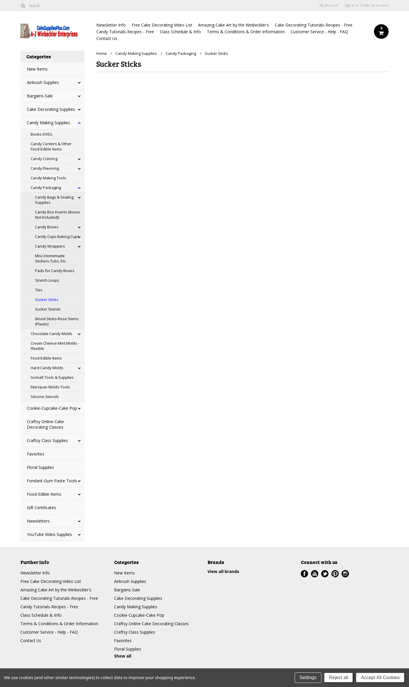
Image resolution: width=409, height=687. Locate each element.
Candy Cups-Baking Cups (57, 236)
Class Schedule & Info (180, 31)
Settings (308, 677)
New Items (37, 69)
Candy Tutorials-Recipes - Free (125, 31)
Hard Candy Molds (47, 367)
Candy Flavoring (45, 168)
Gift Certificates (41, 507)
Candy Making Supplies (48, 122)
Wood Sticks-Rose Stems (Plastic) (57, 321)
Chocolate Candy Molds (51, 333)
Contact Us (106, 38)
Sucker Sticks (46, 299)
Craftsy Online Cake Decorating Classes (45, 424)
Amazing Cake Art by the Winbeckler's (233, 25)
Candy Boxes (46, 226)
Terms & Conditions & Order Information (246, 31)
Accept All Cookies (380, 677)
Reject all (338, 677)
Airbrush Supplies (43, 82)
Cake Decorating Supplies (51, 109)
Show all (122, 656)
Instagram (345, 573)
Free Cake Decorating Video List (162, 25)
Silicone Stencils (45, 396)
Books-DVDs (42, 134)
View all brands (223, 571)
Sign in (350, 5)
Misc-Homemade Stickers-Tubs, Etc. (51, 258)
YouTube (314, 573)
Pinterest (335, 573)
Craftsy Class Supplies (47, 440)
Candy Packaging (46, 187)
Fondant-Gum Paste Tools (52, 480)
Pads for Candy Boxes (54, 270)
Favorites (35, 454)
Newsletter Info (111, 25)
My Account (328, 5)
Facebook (304, 573)
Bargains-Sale (40, 96)
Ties (38, 289)
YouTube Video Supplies (49, 534)
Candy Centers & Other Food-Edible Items (51, 146)
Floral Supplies (40, 467)
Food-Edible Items (46, 358)
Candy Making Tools (48, 177)
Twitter (324, 573)
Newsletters (38, 521)
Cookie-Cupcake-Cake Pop (52, 408)
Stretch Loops (47, 280)
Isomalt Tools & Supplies (52, 377)
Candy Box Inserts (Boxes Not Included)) (57, 214)
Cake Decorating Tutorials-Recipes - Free (313, 25)
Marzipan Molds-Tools (50, 387)
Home (101, 53)
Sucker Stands (48, 309)
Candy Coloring (44, 158)
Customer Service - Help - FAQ (319, 31)
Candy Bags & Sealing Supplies (54, 199)
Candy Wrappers (50, 246)
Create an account (374, 5)
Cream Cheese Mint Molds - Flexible (55, 346)
